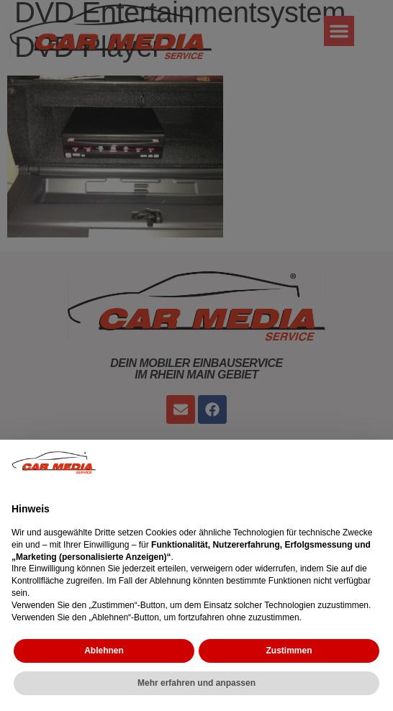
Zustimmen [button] (289, 651)
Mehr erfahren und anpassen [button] (196, 683)
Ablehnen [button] (104, 651)
